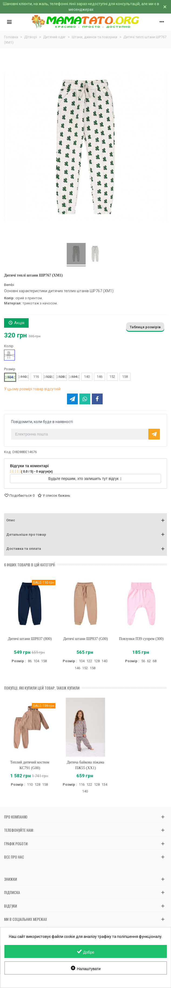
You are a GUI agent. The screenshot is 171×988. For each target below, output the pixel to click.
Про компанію (15, 817)
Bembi (9, 285)
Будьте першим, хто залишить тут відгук (85, 478)
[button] (85, 520)
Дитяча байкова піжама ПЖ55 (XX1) (85, 765)
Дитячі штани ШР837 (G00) (85, 639)
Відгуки (10, 906)
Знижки (10, 879)
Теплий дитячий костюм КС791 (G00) (29, 765)
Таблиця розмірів (145, 327)
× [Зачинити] (165, 7)
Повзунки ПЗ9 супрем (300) (141, 639)
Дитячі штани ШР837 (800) (30, 639)
